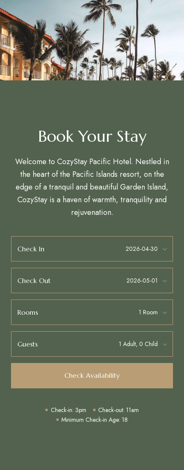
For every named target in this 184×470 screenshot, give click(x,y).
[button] (92, 375)
